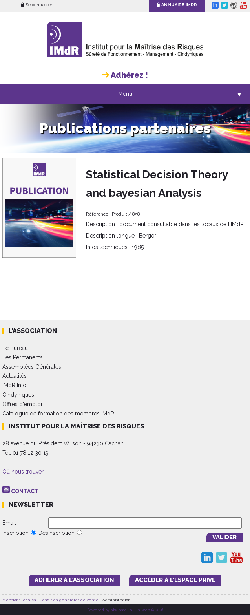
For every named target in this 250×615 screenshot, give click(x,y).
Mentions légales (19, 600)
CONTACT (24, 491)
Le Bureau (15, 348)
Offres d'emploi (22, 404)
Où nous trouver (23, 472)
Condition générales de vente (69, 600)
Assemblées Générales (31, 367)
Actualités (14, 376)
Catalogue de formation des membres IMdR (58, 413)
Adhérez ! (125, 75)
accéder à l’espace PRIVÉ (175, 580)
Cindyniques (18, 395)
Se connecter (36, 4)
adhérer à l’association (74, 580)
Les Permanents (22, 357)
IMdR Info (14, 385)
